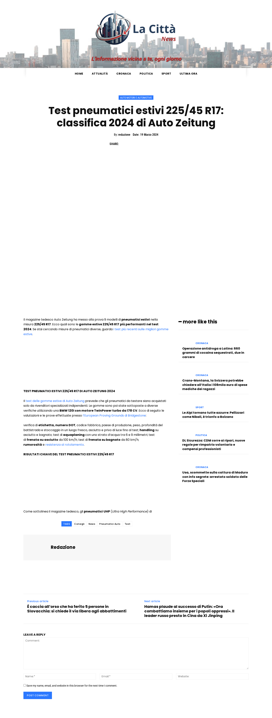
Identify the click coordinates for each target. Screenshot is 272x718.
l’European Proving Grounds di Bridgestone (114, 415)
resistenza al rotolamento (64, 444)
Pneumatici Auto (110, 524)
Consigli (79, 524)
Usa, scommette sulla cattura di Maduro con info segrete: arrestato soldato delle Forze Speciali (215, 476)
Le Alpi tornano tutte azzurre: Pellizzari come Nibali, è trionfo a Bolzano (213, 414)
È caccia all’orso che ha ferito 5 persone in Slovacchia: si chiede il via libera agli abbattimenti (76, 608)
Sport (200, 407)
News (92, 524)
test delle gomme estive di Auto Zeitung (55, 401)
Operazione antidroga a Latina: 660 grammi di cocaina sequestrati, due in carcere (213, 352)
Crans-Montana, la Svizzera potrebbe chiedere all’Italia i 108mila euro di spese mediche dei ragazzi (214, 384)
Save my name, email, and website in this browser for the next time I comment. (71, 685)
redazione (124, 134)
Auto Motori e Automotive (136, 97)
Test (128, 524)
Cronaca (202, 343)
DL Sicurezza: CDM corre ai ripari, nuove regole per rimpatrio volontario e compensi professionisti (213, 444)
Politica (201, 435)
